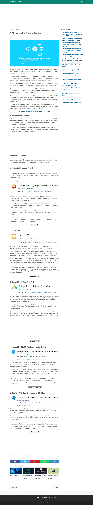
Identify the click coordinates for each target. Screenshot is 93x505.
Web (67, 1)
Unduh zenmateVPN (35, 432)
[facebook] (15, 461)
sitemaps (54, 497)
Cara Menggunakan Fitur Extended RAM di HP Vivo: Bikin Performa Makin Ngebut (72, 64)
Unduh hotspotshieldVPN (34, 387)
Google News (35, 455)
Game (62, 1)
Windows (26, 1)
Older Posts (55, 487)
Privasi (49, 497)
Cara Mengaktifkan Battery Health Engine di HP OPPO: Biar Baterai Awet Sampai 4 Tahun (72, 34)
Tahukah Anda (74, 1)
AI (31, 1)
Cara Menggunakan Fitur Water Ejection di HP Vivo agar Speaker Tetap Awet (72, 75)
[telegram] (54, 461)
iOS (50, 1)
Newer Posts (14, 487)
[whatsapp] (44, 461)
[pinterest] (35, 461)
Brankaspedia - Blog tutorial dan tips (48, 502)
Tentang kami (44, 497)
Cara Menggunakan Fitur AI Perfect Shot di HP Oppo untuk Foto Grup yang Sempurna (72, 50)
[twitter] (25, 461)
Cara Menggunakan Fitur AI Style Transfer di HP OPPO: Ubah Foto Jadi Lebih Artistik (71, 44)
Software (37, 1)
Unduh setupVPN (34, 341)
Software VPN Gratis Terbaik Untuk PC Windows (37, 111)
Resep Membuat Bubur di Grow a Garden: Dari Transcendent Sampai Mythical (71, 93)
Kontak (38, 497)
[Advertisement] (46, 16)
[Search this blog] (82, 2)
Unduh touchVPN (34, 276)
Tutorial (55, 1)
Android (44, 1)
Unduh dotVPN (35, 225)
